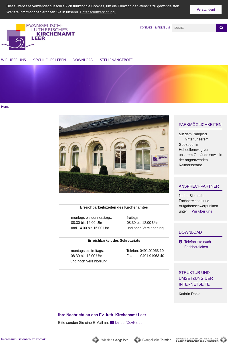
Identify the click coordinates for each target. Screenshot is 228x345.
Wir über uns (13, 59)
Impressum (162, 27)
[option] (114, 83)
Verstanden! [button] (206, 9)
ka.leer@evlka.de (128, 322)
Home (5, 106)
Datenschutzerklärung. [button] (98, 12)
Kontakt (146, 27)
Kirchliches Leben (49, 59)
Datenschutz (26, 339)
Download (83, 59)
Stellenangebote (116, 59)
